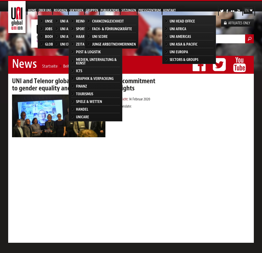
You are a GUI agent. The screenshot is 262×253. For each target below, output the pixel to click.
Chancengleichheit (108, 21)
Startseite (50, 66)
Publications (110, 10)
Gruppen (92, 10)
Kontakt (169, 10)
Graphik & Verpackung (95, 78)
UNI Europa (179, 52)
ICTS (79, 71)
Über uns (45, 10)
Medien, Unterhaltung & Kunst (96, 61)
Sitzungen (129, 10)
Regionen (60, 10)
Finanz (81, 86)
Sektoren (76, 10)
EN (247, 10)
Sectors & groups (184, 59)
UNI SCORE (100, 36)
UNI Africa (178, 29)
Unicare (82, 117)
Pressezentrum (149, 10)
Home (32, 10)
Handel (82, 109)
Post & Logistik (88, 52)
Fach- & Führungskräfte (112, 29)
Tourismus (84, 94)
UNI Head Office (182, 21)
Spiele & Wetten (89, 101)
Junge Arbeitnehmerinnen (114, 44)
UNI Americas (180, 36)
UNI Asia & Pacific (184, 44)
